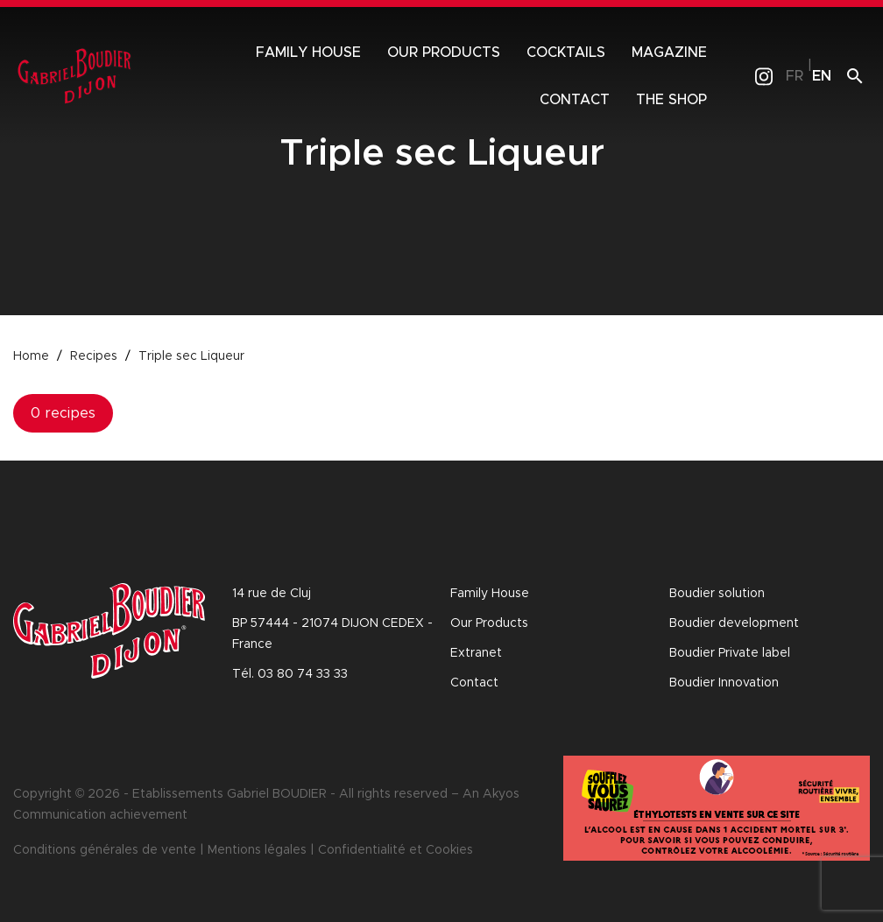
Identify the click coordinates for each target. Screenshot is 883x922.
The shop (671, 100)
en (821, 76)
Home (31, 356)
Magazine (669, 53)
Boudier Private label (729, 653)
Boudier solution (717, 594)
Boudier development (734, 623)
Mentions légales (257, 850)
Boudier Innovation (724, 683)
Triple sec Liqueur (191, 356)
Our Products (489, 623)
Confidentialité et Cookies (395, 850)
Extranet (476, 653)
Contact (575, 100)
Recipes (93, 356)
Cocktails (565, 53)
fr (794, 76)
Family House (308, 53)
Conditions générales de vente (104, 850)
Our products (443, 53)
